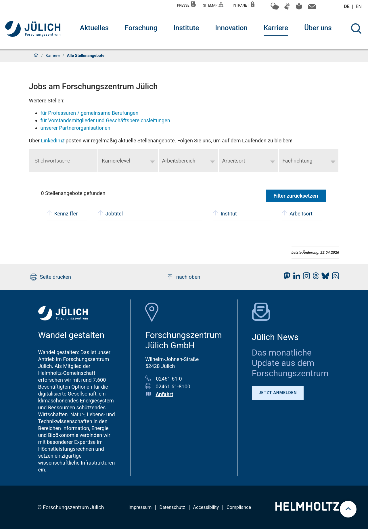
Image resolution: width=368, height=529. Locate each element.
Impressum (140, 507)
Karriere (276, 28)
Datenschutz (172, 507)
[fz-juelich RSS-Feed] (334, 277)
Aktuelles (94, 28)
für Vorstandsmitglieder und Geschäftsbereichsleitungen (105, 120)
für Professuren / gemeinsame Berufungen (90, 113)
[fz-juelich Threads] (314, 277)
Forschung (141, 28)
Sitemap (213, 4)
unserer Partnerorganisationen (75, 128)
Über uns (318, 28)
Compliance (239, 507)
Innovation (231, 28)
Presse (186, 4)
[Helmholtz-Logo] (307, 509)
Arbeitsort (297, 213)
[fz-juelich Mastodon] (285, 277)
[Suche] (356, 28)
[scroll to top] (348, 509)
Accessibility (206, 507)
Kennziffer (62, 213)
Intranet (243, 4)
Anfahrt (164, 394)
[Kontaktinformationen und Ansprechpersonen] (311, 8)
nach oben (183, 277)
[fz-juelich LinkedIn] (295, 277)
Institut (225, 213)
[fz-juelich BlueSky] (324, 277)
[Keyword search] (63, 161)
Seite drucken (50, 277)
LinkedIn (50, 140)
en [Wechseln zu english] (359, 6)
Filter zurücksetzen (295, 196)
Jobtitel (110, 213)
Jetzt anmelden (278, 392)
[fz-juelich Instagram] (305, 277)
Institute (186, 28)
